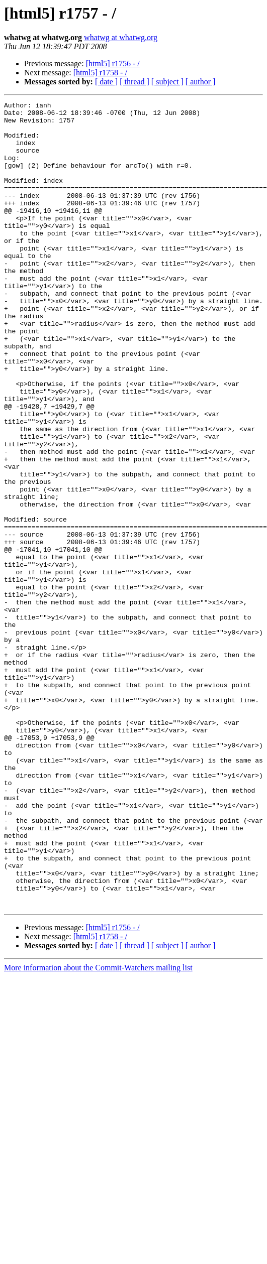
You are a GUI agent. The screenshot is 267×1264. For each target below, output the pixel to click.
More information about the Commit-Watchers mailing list (98, 1128)
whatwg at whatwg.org (120, 37)
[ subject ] (167, 81)
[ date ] (106, 81)
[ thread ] (134, 81)
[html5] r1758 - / (100, 72)
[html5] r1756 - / (113, 63)
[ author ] (201, 81)
